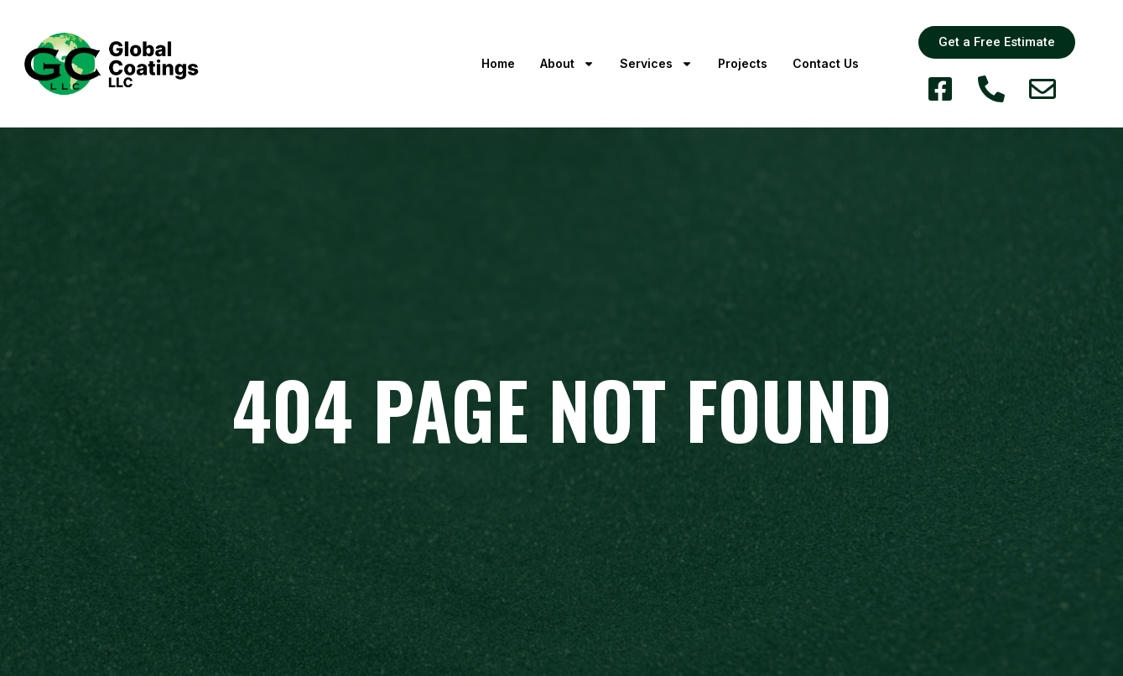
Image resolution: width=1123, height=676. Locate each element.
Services (656, 63)
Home (498, 63)
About (567, 63)
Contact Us (826, 63)
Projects (742, 63)
